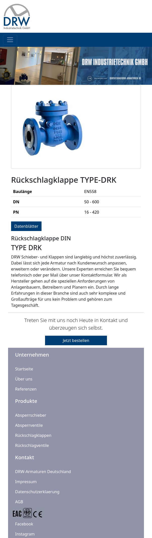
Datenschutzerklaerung (37, 491)
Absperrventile (29, 425)
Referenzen (25, 389)
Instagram (25, 534)
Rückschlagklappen (33, 435)
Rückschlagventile (32, 445)
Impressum (26, 481)
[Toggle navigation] (10, 40)
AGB (19, 502)
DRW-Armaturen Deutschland (43, 471)
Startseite (24, 369)
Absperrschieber (30, 415)
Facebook (24, 524)
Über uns (23, 379)
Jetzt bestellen (76, 340)
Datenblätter (26, 226)
